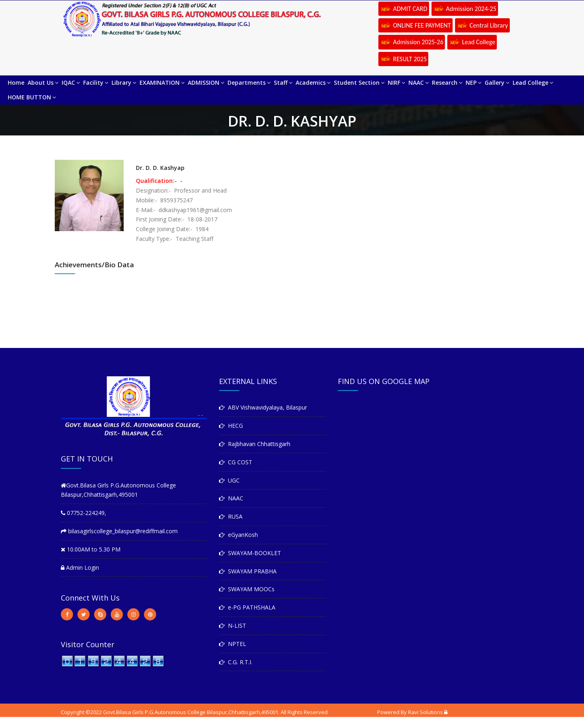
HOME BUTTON (32, 97)
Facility (95, 82)
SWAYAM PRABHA (248, 571)
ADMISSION (206, 82)
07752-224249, (83, 513)
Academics (313, 82)
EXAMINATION (162, 82)
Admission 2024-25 (464, 9)
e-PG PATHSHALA (247, 607)
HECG (231, 425)
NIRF (396, 82)
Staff (283, 82)
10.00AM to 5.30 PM (90, 549)
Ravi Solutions (425, 712)
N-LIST (232, 625)
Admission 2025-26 (411, 42)
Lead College (472, 42)
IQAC (71, 82)
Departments (249, 82)
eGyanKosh (238, 535)
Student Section (359, 82)
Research (447, 82)
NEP (473, 82)
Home (16, 82)
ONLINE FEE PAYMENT (415, 25)
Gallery (497, 82)
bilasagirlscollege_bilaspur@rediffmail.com (119, 531)
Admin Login (80, 567)
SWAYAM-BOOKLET (250, 553)
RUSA (231, 516)
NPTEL (232, 644)
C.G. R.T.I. (235, 662)
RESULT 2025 (403, 59)
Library (124, 82)
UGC (229, 480)
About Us (43, 82)
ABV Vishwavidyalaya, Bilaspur (263, 407)
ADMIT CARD (403, 9)
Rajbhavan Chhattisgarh (254, 444)
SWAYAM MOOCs (247, 589)
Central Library (482, 25)
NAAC (418, 82)
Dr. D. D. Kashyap (160, 168)
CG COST (235, 462)
